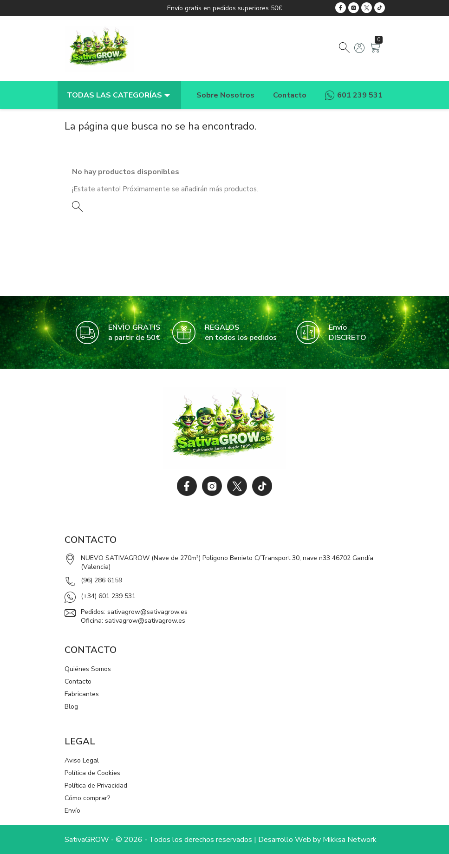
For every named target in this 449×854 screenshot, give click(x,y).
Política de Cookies (92, 773)
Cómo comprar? (87, 798)
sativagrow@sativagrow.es (147, 611)
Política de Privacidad (96, 785)
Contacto (78, 681)
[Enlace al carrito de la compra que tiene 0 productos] (375, 51)
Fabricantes (82, 694)
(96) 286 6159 (101, 580)
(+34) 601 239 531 (108, 596)
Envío (72, 810)
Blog (71, 706)
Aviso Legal (82, 760)
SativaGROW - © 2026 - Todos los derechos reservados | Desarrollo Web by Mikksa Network (221, 839)
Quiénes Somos (88, 669)
